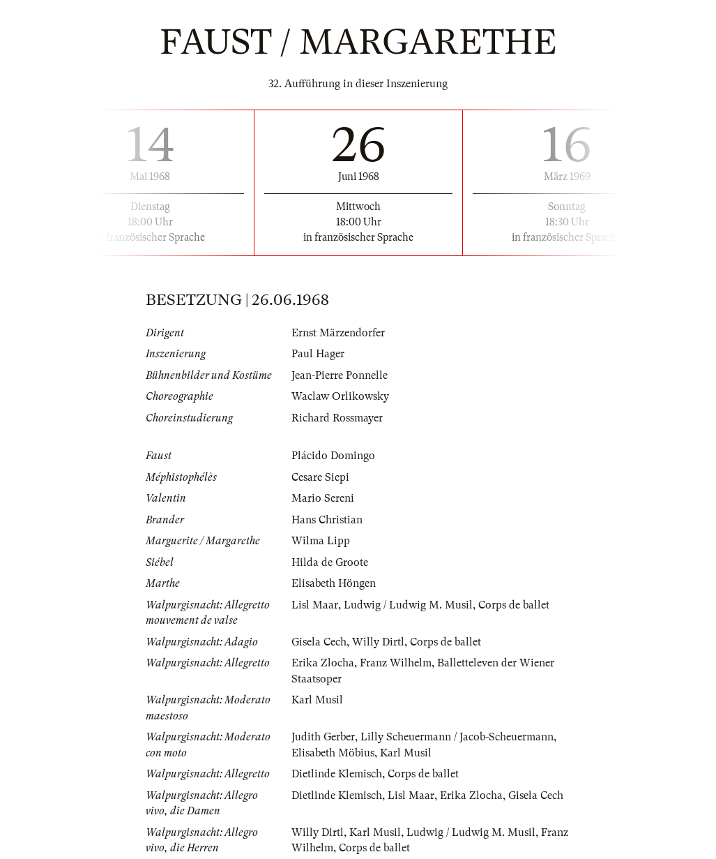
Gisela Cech (318, 642)
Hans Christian (327, 520)
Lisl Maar (314, 605)
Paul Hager (317, 354)
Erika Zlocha (322, 663)
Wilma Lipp (320, 541)
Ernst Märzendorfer (338, 333)
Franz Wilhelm (396, 663)
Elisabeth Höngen (333, 583)
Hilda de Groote (329, 562)
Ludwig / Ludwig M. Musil (408, 605)
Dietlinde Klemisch (336, 774)
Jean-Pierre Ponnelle (339, 375)
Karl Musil (317, 700)
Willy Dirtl (378, 642)
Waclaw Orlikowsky (340, 396)
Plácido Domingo (333, 455)
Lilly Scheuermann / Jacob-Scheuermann (457, 737)
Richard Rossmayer (337, 418)
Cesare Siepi (320, 477)
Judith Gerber (323, 737)
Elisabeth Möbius (332, 753)
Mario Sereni (322, 498)
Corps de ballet (513, 605)
